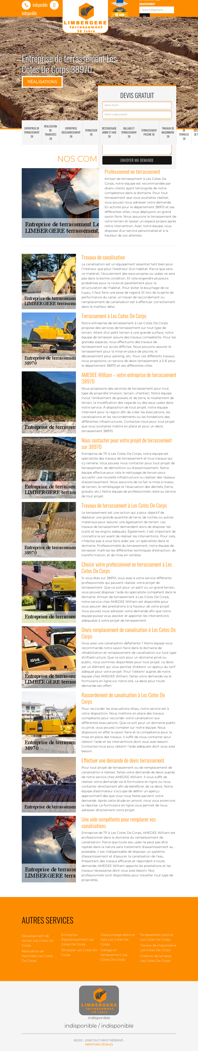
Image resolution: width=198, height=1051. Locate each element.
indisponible (34, 4)
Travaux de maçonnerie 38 (167, 132)
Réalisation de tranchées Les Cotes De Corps (37, 956)
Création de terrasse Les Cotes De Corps (155, 958)
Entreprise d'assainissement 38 (71, 132)
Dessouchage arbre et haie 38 (109, 132)
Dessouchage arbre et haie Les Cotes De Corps (118, 939)
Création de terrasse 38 (184, 132)
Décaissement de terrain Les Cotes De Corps (37, 940)
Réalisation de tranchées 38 (50, 132)
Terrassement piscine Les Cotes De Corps (156, 937)
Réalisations (42, 81)
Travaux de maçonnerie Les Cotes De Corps (158, 947)
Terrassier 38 (91, 132)
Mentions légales (99, 1044)
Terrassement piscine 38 (149, 132)
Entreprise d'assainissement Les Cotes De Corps (77, 939)
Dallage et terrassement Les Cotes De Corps (114, 955)
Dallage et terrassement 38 (129, 132)
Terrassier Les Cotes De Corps (79, 952)
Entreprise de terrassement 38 (31, 132)
